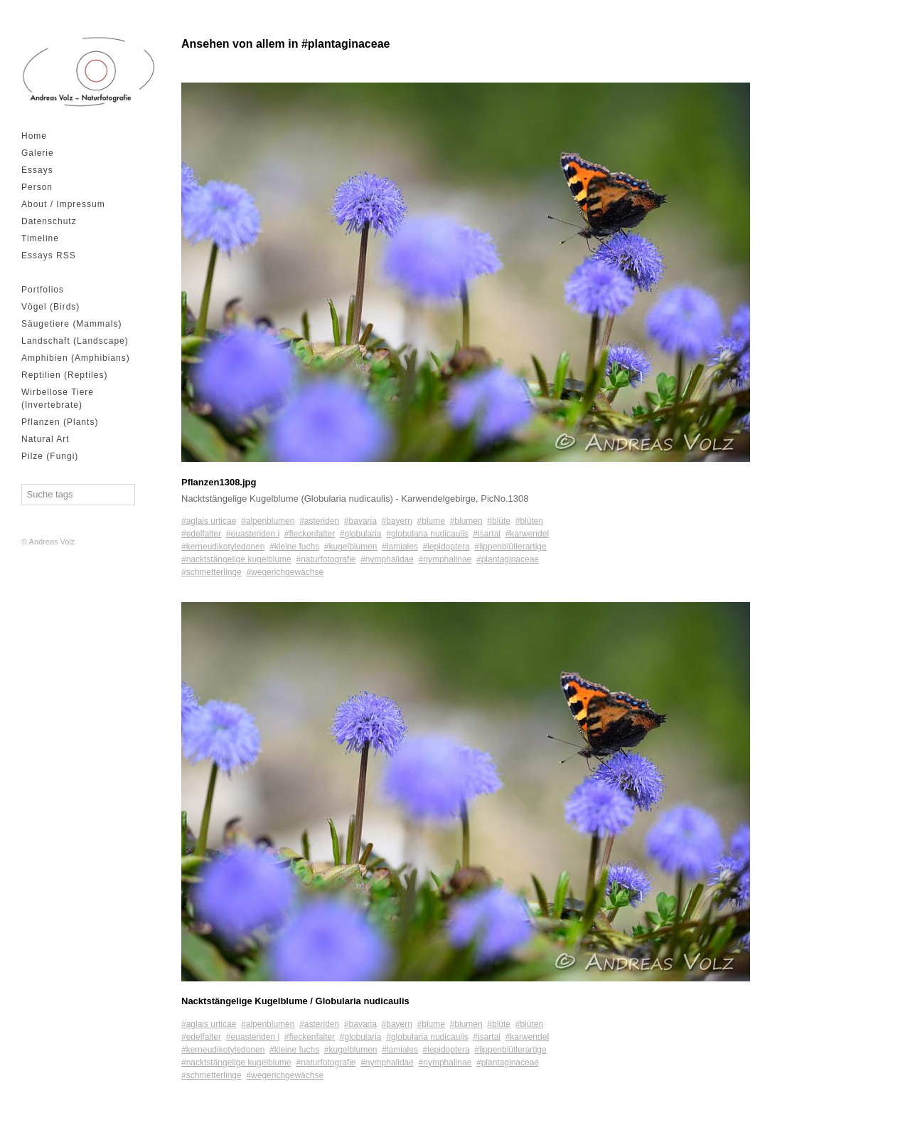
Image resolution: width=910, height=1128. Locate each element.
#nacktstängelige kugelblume (236, 559)
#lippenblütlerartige (510, 547)
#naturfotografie (325, 559)
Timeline (40, 238)
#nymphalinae (445, 559)
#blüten (529, 521)
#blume (431, 521)
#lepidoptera (446, 547)
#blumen (466, 521)
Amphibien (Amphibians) (75, 358)
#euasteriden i (252, 534)
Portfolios (42, 290)
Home (34, 136)
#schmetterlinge (211, 572)
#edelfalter (201, 534)
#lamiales (400, 547)
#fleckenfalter (309, 534)
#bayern (397, 521)
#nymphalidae (387, 559)
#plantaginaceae (507, 559)
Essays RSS (48, 255)
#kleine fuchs (294, 547)
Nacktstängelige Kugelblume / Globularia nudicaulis (295, 1001)
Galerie (37, 153)
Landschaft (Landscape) (75, 341)
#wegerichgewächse (284, 572)
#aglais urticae (208, 521)
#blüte (498, 521)
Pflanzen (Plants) (59, 422)
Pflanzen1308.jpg (218, 482)
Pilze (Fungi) (49, 456)
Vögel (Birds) (50, 307)
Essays (37, 170)
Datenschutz (49, 221)
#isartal (486, 534)
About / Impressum (63, 204)
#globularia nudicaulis (427, 534)
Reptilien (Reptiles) (64, 375)
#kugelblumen (351, 547)
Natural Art (45, 439)
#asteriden (319, 521)
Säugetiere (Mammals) (71, 324)
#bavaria (360, 521)
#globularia (361, 534)
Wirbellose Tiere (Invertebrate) (57, 398)
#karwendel (527, 534)
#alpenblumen (267, 521)
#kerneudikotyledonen (222, 547)
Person (37, 187)
